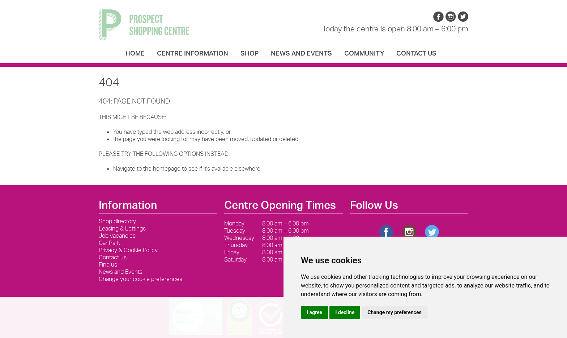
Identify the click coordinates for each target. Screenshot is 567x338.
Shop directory (117, 221)
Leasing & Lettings (122, 228)
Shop (249, 54)
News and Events (301, 54)
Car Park (109, 242)
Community (364, 54)
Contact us (416, 54)
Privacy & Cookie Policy (128, 250)
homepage (166, 168)
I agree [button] (314, 312)
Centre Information (192, 54)
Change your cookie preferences (140, 278)
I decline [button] (344, 312)
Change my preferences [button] (394, 312)
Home (135, 54)
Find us (108, 264)
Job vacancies (117, 235)
